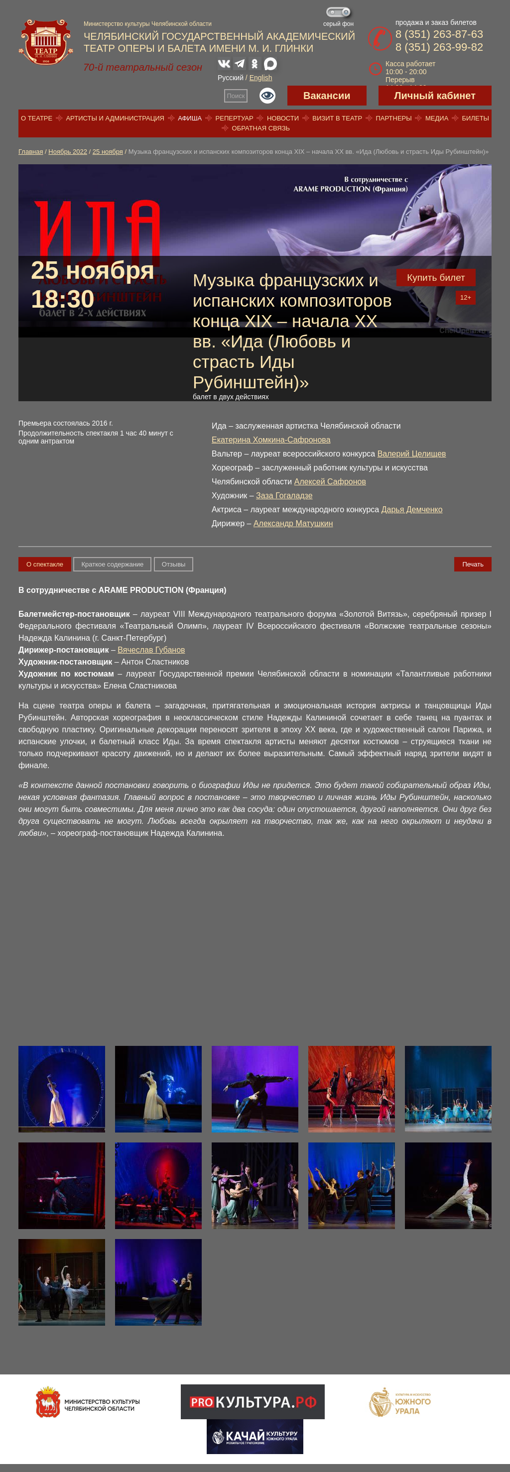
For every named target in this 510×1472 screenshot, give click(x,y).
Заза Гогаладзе (284, 495)
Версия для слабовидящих (267, 96)
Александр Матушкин (293, 523)
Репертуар (235, 118)
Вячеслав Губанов (151, 650)
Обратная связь (261, 128)
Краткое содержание (112, 564)
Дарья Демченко (412, 509)
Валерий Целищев (412, 454)
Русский (231, 78)
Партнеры (393, 118)
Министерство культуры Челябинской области (148, 23)
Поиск (236, 96)
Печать (473, 564)
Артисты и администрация (115, 118)
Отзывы (174, 564)
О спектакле (44, 564)
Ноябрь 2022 (67, 151)
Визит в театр (337, 118)
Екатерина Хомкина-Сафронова (271, 440)
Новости (283, 118)
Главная (30, 151)
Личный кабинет (435, 95)
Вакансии (327, 95)
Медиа (436, 118)
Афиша (190, 118)
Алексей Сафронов (330, 481)
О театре (36, 118)
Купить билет (436, 277)
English (261, 78)
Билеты (476, 118)
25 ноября (108, 151)
